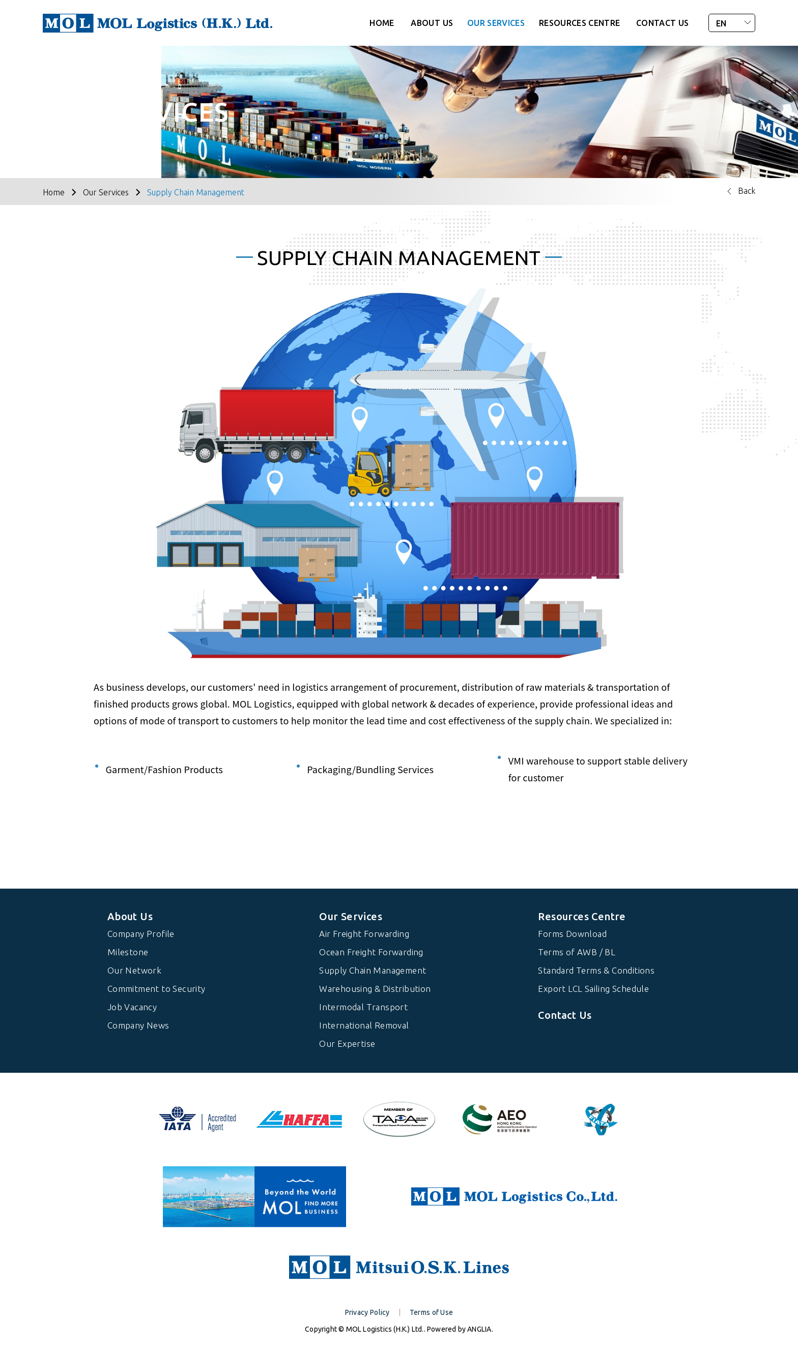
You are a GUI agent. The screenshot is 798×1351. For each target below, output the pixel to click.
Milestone (128, 952)
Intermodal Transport (363, 1007)
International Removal (364, 1025)
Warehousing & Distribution (375, 988)
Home (54, 192)
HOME (381, 22)
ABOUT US (432, 22)
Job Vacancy (132, 1007)
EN (721, 23)
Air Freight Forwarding (364, 933)
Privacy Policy (367, 1312)
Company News (138, 1025)
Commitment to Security (156, 988)
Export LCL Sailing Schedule (593, 988)
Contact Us (564, 1015)
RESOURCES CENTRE (579, 22)
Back (746, 190)
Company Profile (141, 933)
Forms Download (572, 933)
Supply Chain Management (195, 192)
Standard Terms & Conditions (596, 970)
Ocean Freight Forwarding (371, 952)
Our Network (134, 970)
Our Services (106, 192)
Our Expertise (347, 1043)
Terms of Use (431, 1312)
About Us (130, 916)
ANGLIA (479, 1329)
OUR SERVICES (496, 22)
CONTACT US (662, 22)
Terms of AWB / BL (576, 952)
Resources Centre (581, 916)
